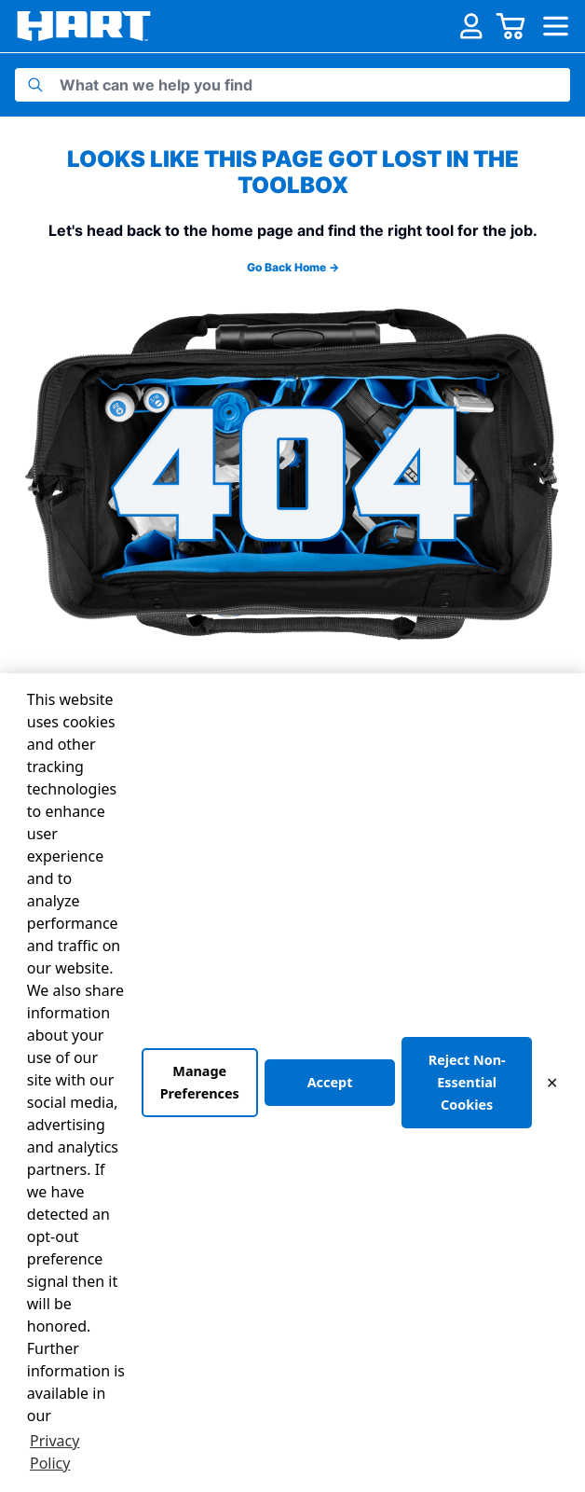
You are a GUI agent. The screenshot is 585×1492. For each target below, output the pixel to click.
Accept (330, 1082)
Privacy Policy (54, 1451)
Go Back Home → (293, 267)
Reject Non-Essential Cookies (467, 1082)
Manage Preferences (199, 1082)
